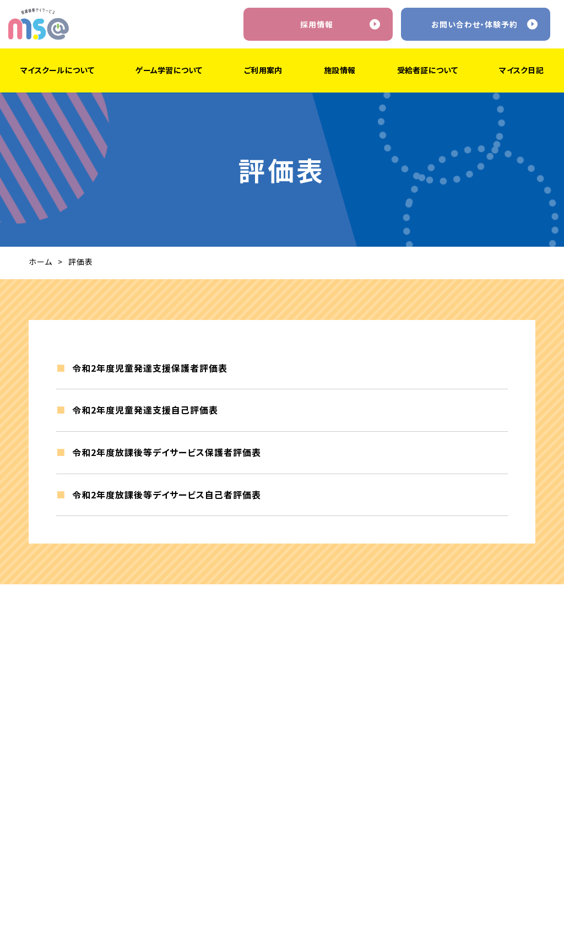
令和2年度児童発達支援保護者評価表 (149, 371)
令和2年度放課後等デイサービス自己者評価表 (166, 497)
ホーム (40, 261)
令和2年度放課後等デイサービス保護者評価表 (166, 455)
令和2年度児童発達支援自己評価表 (145, 413)
